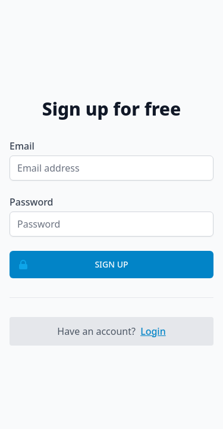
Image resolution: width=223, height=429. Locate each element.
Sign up (69, 264)
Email (22, 146)
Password (32, 202)
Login (153, 331)
